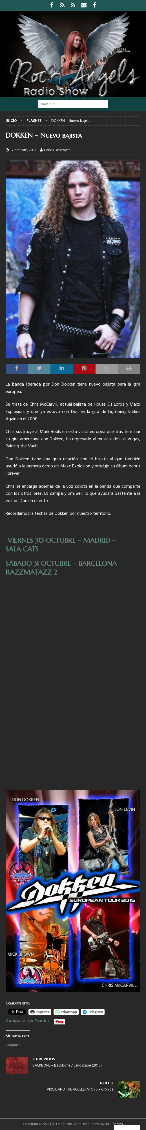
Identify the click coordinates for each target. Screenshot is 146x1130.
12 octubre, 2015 (23, 150)
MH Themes (114, 1124)
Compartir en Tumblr (27, 1020)
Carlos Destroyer (57, 150)
